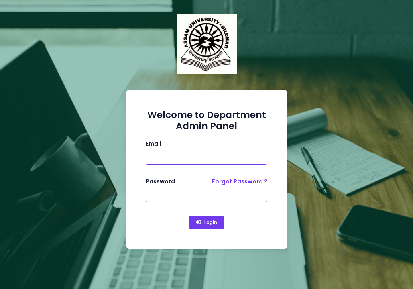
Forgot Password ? (239, 181)
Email (153, 144)
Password (160, 181)
